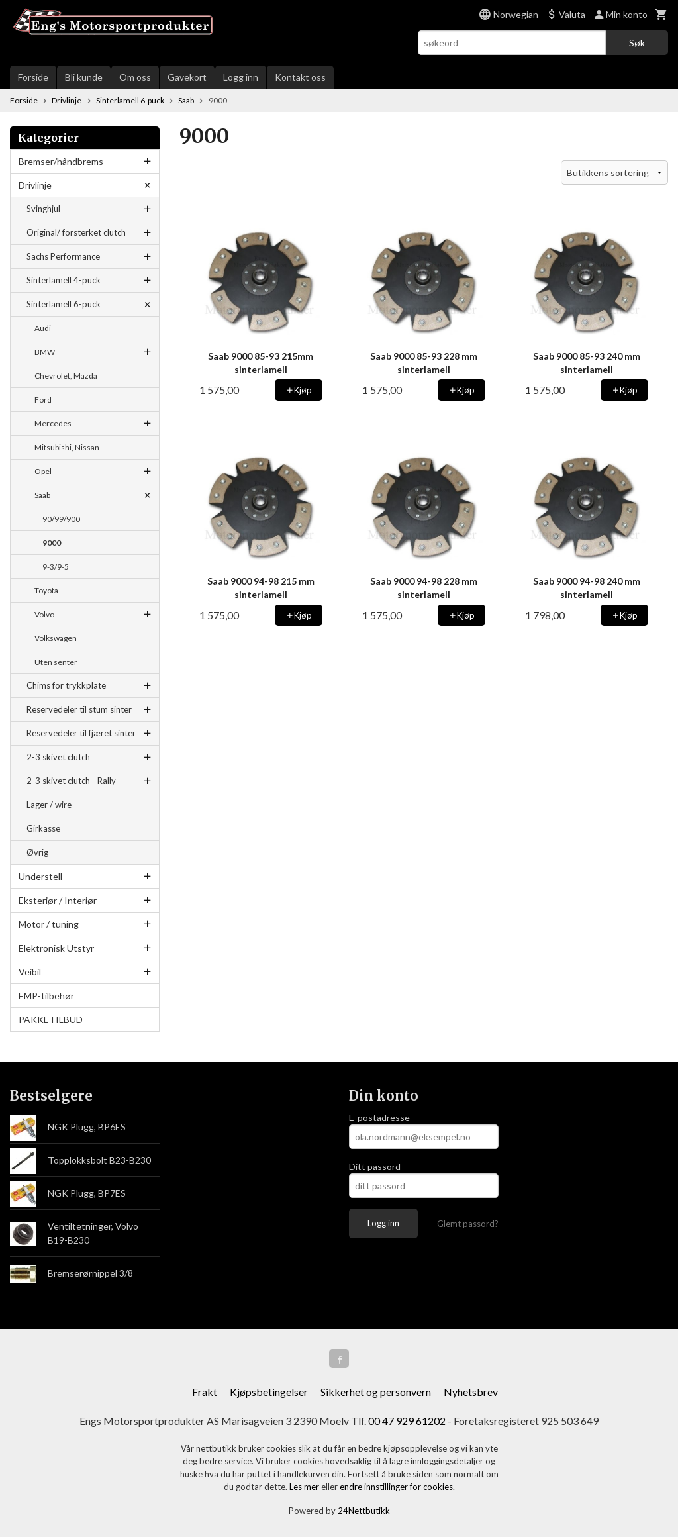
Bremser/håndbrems (61, 161)
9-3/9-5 (55, 566)
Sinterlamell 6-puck (63, 304)
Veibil (30, 971)
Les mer (305, 1488)
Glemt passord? (468, 1223)
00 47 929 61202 (407, 1422)
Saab (42, 495)
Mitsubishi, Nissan (66, 447)
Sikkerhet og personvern (375, 1393)
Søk (637, 42)
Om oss (135, 77)
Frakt (204, 1393)
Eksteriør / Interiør (58, 900)
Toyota (46, 590)
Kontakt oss (300, 77)
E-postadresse (379, 1117)
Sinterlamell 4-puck (63, 280)
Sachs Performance (63, 256)
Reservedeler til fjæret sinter (81, 733)
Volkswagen (55, 638)
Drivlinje (35, 185)
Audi (42, 328)
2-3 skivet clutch (58, 757)
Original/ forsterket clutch (76, 232)
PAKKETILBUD (51, 1019)
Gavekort (187, 77)
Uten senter (55, 662)
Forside (33, 77)
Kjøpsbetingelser (269, 1393)
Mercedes (53, 423)
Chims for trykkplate (66, 685)
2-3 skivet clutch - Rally (71, 780)
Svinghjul (43, 208)
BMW (44, 352)
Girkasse (43, 828)
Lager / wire (49, 804)
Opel (43, 471)
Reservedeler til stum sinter (79, 709)
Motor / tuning (49, 924)
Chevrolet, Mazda (65, 376)
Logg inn (240, 77)
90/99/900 (61, 519)
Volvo (44, 614)
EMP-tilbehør (46, 995)
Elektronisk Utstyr (56, 948)
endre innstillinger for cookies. (397, 1488)
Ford (43, 400)
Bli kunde (84, 77)
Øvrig (37, 852)
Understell (40, 876)
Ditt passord (375, 1166)
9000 (51, 543)
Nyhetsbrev (471, 1393)
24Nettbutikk (364, 1512)
